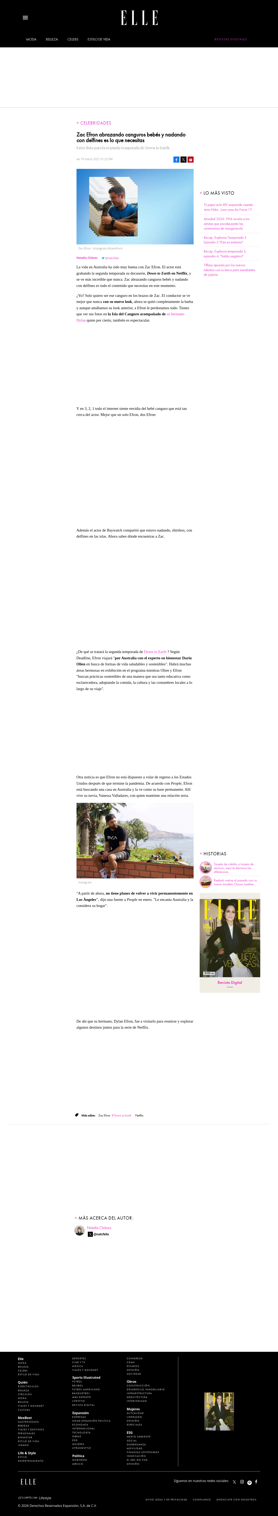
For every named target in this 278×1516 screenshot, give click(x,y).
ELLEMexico (234, 1482)
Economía (80, 1424)
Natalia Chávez (99, 1227)
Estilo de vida (99, 39)
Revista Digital (230, 982)
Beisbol (77, 1385)
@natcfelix (112, 258)
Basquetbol (81, 1393)
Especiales (134, 1424)
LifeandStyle (81, 1448)
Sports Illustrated (86, 1377)
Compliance (202, 1499)
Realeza (23, 1390)
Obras (76, 1436)
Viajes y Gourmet (31, 1405)
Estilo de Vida (28, 1441)
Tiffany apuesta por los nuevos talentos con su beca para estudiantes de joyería (229, 270)
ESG (75, 1440)
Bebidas (23, 1425)
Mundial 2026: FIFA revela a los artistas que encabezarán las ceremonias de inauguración (226, 224)
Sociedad (134, 1373)
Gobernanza (136, 1444)
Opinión (133, 1370)
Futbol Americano (86, 1389)
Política (78, 1456)
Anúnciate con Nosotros (236, 1499)
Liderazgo (134, 1417)
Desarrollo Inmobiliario (146, 1389)
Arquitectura (137, 1397)
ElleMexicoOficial (259, 1480)
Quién (23, 1382)
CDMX (131, 1362)
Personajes (26, 1433)
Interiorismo (137, 1401)
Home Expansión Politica (91, 1420)
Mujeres (78, 1444)
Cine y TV (79, 1362)
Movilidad (135, 1448)
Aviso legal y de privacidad (166, 1499)
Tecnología (81, 1432)
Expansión (80, 1413)
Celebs (72, 39)
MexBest (25, 1418)
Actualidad (135, 1413)
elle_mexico (245, 1480)
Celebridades (95, 123)
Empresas (79, 1417)
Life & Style (27, 1453)
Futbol (77, 1381)
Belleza (52, 39)
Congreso (135, 1358)
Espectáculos (28, 1386)
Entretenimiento (31, 1461)
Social (132, 1440)
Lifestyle (78, 1401)
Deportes (79, 1358)
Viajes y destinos (31, 1429)
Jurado (23, 1445)
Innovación (136, 1456)
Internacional (83, 1428)
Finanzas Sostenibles (143, 1452)
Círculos (25, 1394)
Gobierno (79, 1459)
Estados (133, 1366)
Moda (31, 39)
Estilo (22, 1457)
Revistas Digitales (231, 39)
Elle (21, 1359)
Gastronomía (28, 1421)
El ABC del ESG (137, 1459)
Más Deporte (81, 1397)
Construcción (138, 1385)
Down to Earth (155, 652)
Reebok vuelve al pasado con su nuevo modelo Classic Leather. (235, 882)
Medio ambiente (139, 1436)
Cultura (24, 1409)
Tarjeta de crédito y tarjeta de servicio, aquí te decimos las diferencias (234, 868)
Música (77, 1366)
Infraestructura (139, 1393)
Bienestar (25, 1437)
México (77, 1464)
